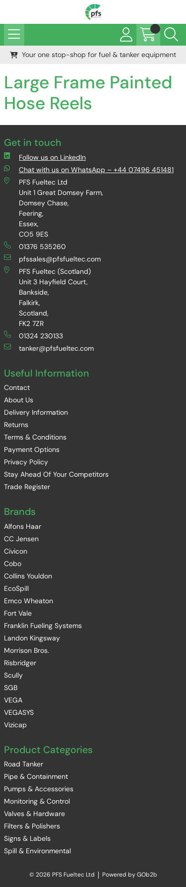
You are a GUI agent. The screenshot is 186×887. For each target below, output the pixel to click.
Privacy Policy (26, 461)
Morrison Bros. (26, 650)
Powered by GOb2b (129, 875)
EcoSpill (16, 588)
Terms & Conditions (35, 437)
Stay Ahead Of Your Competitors (56, 474)
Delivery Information (36, 412)
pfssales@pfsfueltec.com (52, 258)
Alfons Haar (22, 526)
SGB (10, 687)
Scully (13, 675)
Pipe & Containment (36, 776)
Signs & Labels (27, 838)
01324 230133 (33, 335)
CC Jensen (21, 538)
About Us (18, 399)
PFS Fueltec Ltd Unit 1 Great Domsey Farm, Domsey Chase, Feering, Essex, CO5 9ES (53, 208)
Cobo (12, 563)
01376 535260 (35, 246)
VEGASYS (19, 712)
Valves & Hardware (34, 813)
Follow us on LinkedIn (45, 157)
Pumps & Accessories (38, 788)
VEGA (13, 700)
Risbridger (20, 662)
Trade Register (27, 486)
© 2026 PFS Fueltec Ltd (62, 875)
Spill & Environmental (37, 850)
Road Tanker (23, 764)
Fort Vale (18, 613)
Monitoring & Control (37, 801)
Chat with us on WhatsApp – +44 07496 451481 (89, 169)
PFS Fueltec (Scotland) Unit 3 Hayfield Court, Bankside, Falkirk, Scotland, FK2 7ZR (47, 297)
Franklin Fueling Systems (43, 625)
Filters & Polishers (32, 826)
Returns (16, 424)
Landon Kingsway (32, 638)
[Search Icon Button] (171, 35)
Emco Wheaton (28, 600)
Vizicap (15, 724)
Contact (17, 387)
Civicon (15, 551)
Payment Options (32, 449)
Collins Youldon (28, 575)
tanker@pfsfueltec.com (49, 348)
